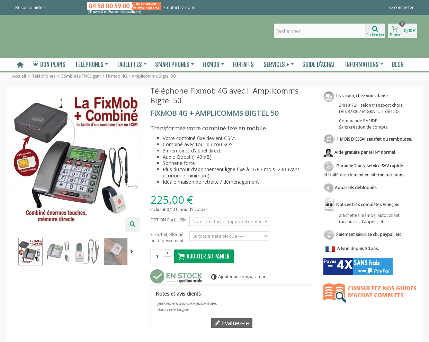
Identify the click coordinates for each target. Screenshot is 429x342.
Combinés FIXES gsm (81, 76)
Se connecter (401, 7)
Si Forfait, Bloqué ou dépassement (168, 237)
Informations (364, 64)
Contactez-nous (179, 7)
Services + (278, 64)
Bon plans (49, 64)
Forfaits (243, 64)
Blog (398, 64)
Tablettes (132, 64)
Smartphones (174, 64)
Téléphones (91, 64)
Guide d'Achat (319, 64)
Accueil (19, 76)
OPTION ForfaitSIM (168, 223)
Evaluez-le (232, 323)
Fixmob (213, 64)
